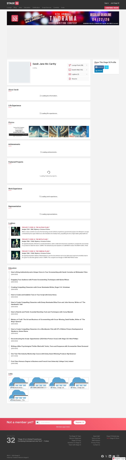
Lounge (9, 7)
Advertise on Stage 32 (74, 442)
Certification (36, 7)
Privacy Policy (95, 442)
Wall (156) (78, 70)
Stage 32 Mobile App (113, 436)
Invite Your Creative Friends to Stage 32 (18, 457)
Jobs (20, 7)
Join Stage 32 (115, 3)
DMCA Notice (96, 440)
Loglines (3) (78, 74)
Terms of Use (96, 438)
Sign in (107, 3)
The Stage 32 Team (75, 436)
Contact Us (96, 445)
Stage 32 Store (114, 438)
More (88, 131)
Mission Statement (75, 438)
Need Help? (96, 436)
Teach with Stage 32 (75, 445)
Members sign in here (63, 427)
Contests (56, 7)
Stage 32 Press (76, 440)
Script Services (46, 7)
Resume (73, 79)
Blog (15, 7)
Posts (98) (78, 65)
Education (27, 7)
